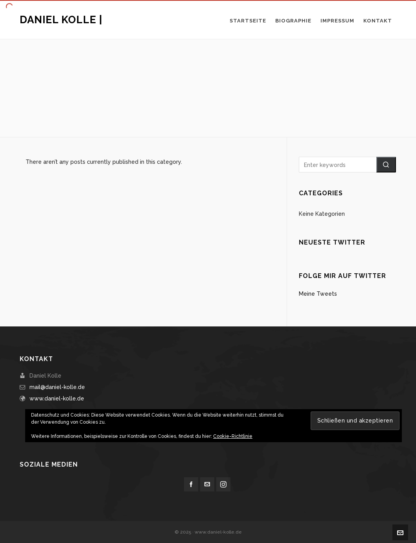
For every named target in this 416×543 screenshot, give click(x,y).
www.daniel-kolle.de (56, 398)
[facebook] (191, 484)
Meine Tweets (318, 294)
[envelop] (207, 484)
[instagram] (223, 484)
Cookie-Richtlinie (232, 436)
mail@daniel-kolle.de (57, 387)
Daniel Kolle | (61, 20)
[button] (386, 164)
